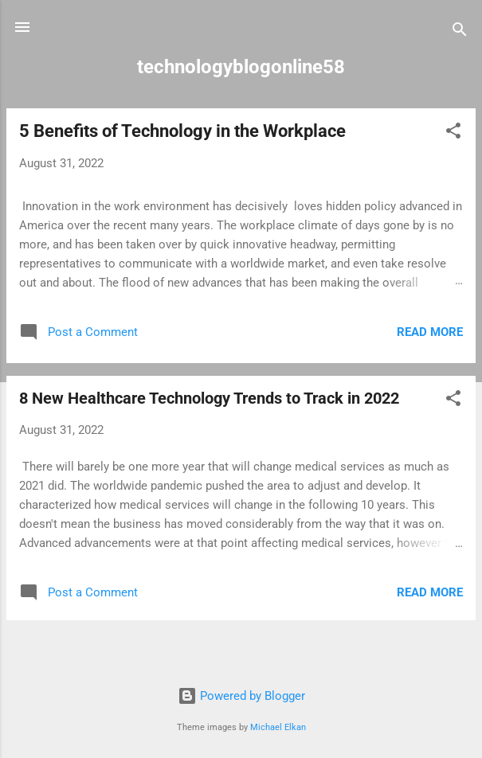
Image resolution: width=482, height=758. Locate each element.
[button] (453, 133)
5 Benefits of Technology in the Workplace (182, 131)
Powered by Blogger (241, 696)
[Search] (459, 32)
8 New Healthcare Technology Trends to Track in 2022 (209, 398)
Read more (430, 332)
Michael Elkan (278, 727)
